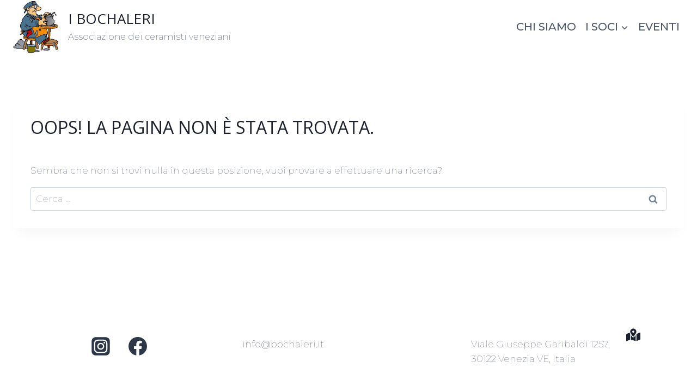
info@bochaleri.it (283, 344)
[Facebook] (137, 346)
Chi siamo (546, 26)
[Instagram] (100, 346)
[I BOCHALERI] (122, 26)
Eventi (659, 26)
